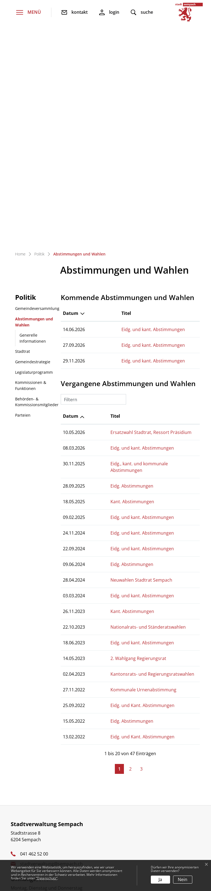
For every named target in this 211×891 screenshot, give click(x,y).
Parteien (22, 210)
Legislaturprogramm (34, 167)
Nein (182, 879)
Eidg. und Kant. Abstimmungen (123, 494)
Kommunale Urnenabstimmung (124, 478)
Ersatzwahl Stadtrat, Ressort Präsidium (131, 228)
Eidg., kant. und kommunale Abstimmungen (136, 259)
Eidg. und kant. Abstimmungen (122, 125)
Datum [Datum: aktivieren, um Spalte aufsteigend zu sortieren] (70, 211)
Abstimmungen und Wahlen (34, 118)
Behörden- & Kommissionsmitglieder (37, 197)
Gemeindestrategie (32, 157)
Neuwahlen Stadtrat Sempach (122, 369)
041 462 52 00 (34, 643)
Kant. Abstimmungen (113, 290)
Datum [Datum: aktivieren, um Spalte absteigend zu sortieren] (70, 109)
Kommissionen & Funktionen (30, 180)
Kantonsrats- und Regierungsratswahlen (133, 463)
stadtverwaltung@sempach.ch (51, 653)
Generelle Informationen (33, 133)
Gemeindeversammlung (37, 103)
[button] (141, 12)
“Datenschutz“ (46, 878)
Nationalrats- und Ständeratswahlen (128, 416)
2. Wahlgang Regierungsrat (119, 447)
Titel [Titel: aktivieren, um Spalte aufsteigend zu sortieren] (96, 109)
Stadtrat (22, 146)
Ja (160, 879)
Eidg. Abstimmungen (112, 275)
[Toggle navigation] (28, 12)
